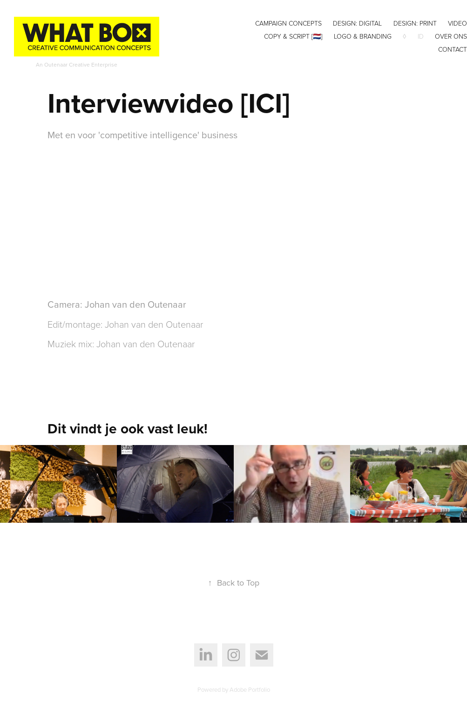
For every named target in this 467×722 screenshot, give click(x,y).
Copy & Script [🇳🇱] (293, 36)
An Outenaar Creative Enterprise (76, 64)
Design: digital (357, 23)
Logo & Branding (363, 36)
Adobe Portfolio (250, 689)
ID (421, 36)
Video (457, 23)
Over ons (451, 36)
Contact (452, 49)
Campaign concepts (288, 23)
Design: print (415, 23)
